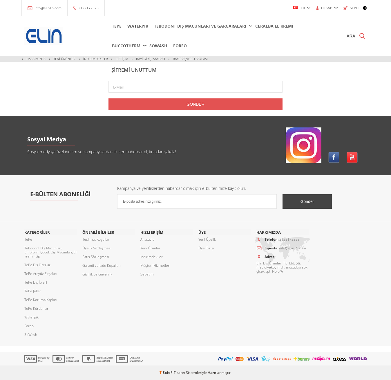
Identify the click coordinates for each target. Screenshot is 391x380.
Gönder (195, 104)
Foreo (179, 45)
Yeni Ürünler (64, 59)
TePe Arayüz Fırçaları (40, 273)
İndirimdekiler (95, 59)
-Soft (165, 372)
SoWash (158, 45)
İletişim (122, 59)
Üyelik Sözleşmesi (96, 248)
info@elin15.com (48, 8)
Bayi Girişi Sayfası (150, 59)
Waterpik (137, 26)
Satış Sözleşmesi (95, 256)
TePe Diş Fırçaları (37, 264)
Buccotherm (125, 45)
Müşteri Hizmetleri (155, 265)
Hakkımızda (36, 59)
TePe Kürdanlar (36, 308)
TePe (116, 26)
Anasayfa (147, 239)
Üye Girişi (206, 248)
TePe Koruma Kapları (40, 299)
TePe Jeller (32, 291)
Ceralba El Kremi (274, 26)
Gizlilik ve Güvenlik (97, 274)
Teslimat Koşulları (96, 239)
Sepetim (147, 274)
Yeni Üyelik (207, 239)
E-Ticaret (178, 372)
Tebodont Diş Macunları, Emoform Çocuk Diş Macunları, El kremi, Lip (50, 252)
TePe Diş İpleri (35, 282)
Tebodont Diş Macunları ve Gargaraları (199, 26)
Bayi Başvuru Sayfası (190, 59)
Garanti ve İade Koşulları (101, 265)
